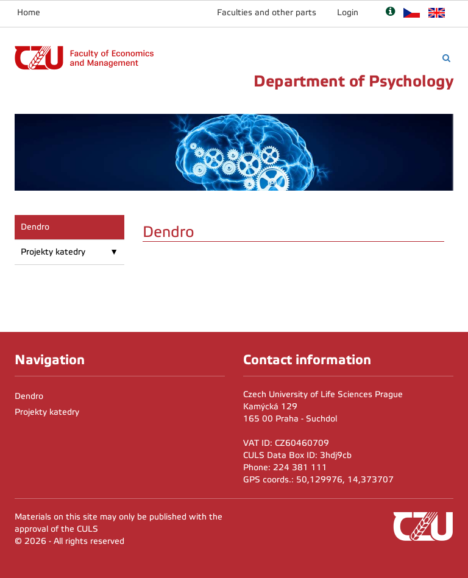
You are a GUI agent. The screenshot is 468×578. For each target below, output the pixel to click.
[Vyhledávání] (446, 58)
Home (28, 12)
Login (347, 12)
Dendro (35, 226)
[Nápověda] (390, 12)
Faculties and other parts (266, 12)
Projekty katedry (53, 251)
